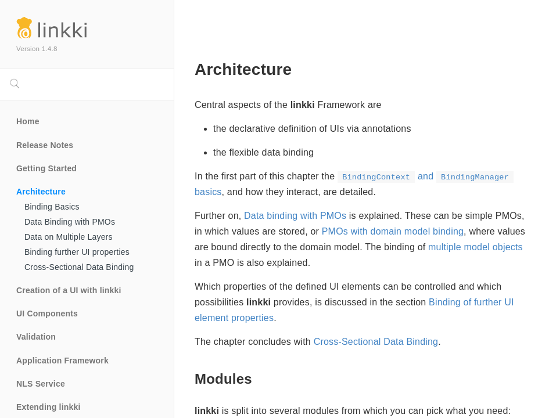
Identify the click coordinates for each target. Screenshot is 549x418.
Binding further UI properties (77, 252)
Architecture (41, 191)
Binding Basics (52, 206)
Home (28, 121)
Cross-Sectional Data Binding (79, 267)
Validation (36, 336)
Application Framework (62, 360)
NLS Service (40, 383)
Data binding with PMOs (295, 216)
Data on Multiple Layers (68, 237)
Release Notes (44, 145)
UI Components (47, 313)
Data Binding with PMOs (69, 221)
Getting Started (46, 168)
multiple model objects (475, 247)
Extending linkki (48, 407)
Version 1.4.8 (37, 48)
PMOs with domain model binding (393, 231)
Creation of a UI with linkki (68, 290)
